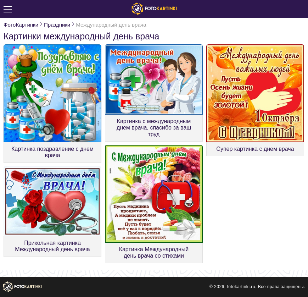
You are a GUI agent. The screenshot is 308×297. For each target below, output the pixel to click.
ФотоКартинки (21, 25)
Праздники (57, 25)
